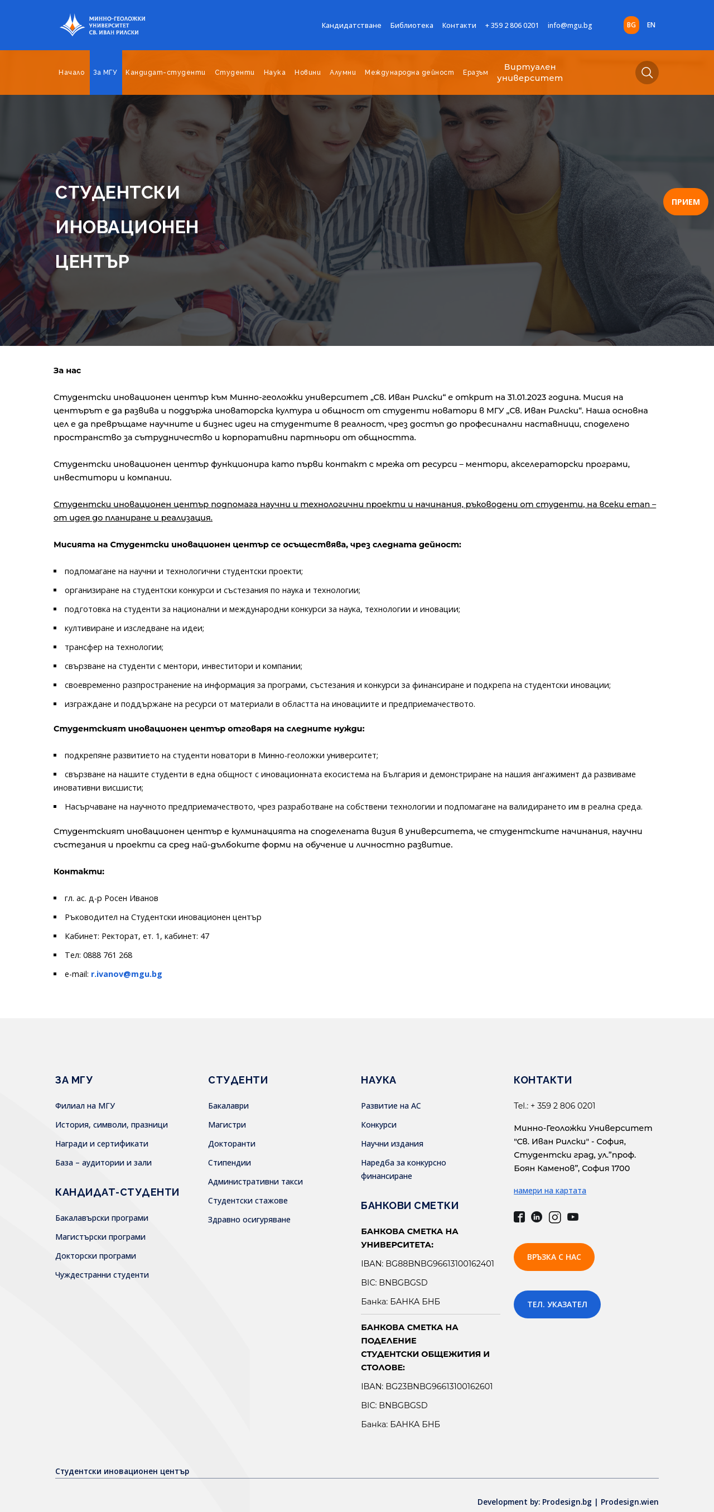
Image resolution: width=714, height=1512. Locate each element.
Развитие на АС (391, 1105)
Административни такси (255, 1181)
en (651, 25)
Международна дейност (409, 72)
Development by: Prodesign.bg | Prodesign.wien (565, 1488)
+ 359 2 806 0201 (512, 25)
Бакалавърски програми (101, 1217)
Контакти (459, 25)
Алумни (343, 72)
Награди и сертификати (101, 1143)
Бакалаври (228, 1105)
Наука (275, 72)
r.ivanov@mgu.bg (126, 974)
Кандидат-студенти (166, 72)
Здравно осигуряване (249, 1219)
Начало (71, 72)
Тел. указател (557, 1304)
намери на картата (550, 1190)
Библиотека (411, 25)
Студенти (235, 72)
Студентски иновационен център (124, 1457)
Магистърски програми (100, 1236)
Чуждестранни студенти (102, 1274)
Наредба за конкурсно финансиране (430, 1162)
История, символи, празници (111, 1124)
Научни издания (392, 1143)
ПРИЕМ (686, 201)
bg (631, 25)
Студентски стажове (248, 1200)
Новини (308, 72)
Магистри (227, 1124)
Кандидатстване (352, 25)
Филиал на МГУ (85, 1105)
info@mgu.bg (570, 25)
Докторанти (231, 1143)
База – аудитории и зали (103, 1162)
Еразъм (475, 72)
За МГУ (105, 72)
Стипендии (229, 1162)
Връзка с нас (554, 1256)
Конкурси (379, 1124)
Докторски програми (95, 1255)
